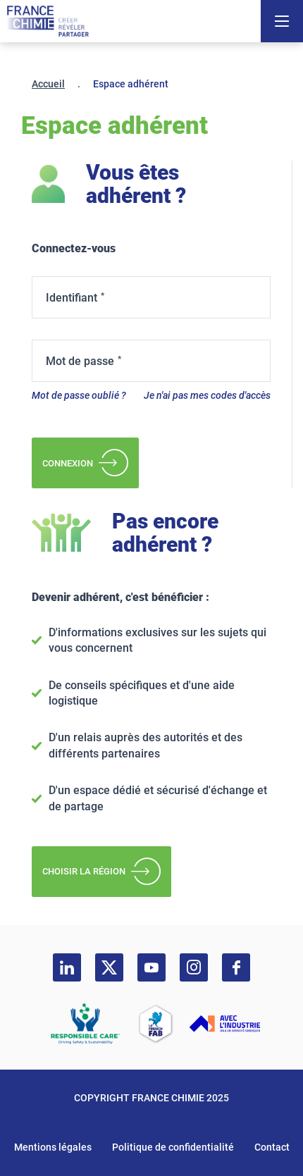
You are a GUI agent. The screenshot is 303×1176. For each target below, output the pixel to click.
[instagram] (193, 967)
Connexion (85, 463)
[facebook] (236, 967)
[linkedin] (67, 967)
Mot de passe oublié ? (79, 395)
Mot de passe (80, 361)
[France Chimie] (48, 21)
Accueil (48, 83)
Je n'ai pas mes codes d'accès (207, 395)
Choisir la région (101, 871)
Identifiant (71, 297)
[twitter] (109, 967)
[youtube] (151, 967)
